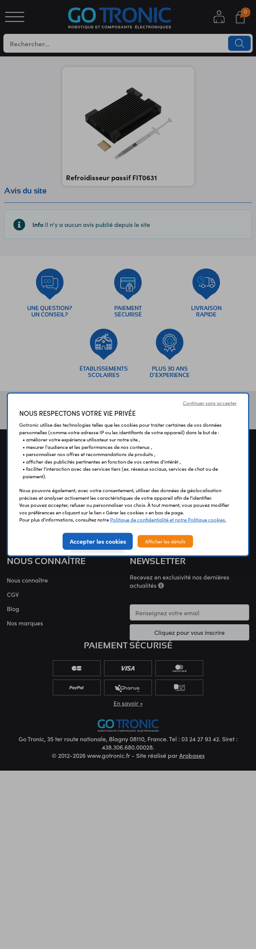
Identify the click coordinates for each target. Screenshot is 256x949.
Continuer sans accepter (210, 402)
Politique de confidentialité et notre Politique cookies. (168, 519)
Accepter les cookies (98, 541)
